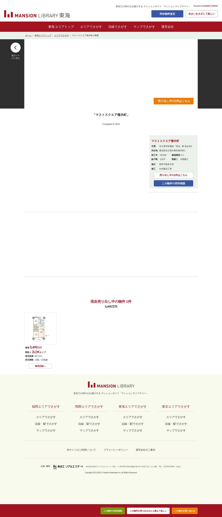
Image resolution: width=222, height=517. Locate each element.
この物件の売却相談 (173, 183)
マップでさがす (144, 26)
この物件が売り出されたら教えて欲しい (148, 511)
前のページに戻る (15, 56)
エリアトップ (64, 26)
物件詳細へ (40, 366)
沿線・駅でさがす (176, 423)
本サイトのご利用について (81, 449)
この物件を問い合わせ (184, 511)
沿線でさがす (117, 26)
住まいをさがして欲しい (201, 13)
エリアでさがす (91, 26)
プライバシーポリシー (116, 449)
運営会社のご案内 (145, 449)
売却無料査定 (167, 13)
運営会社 (167, 26)
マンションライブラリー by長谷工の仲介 (111, 384)
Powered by (206, 6)
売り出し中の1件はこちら (174, 101)
